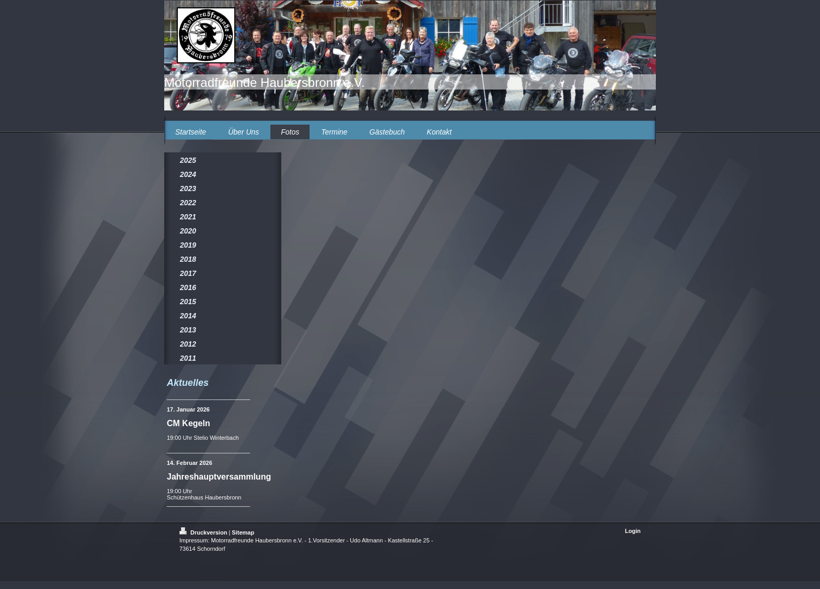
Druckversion (204, 532)
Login (633, 531)
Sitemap (243, 532)
